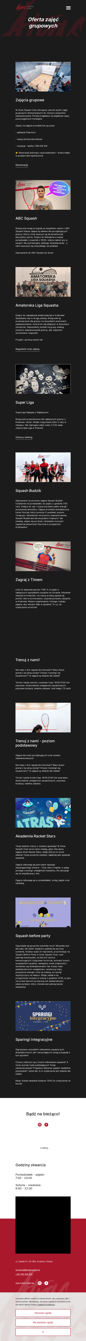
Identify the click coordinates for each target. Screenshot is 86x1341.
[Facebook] (46, 1125)
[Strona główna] (24, 8)
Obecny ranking (23, 437)
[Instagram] (40, 1125)
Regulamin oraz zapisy (27, 349)
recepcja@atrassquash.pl (27, 1270)
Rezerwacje (21, 165)
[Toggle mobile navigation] (68, 7)
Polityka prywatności (46, 1305)
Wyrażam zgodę (43, 1313)
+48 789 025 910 (23, 1274)
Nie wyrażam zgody (43, 1322)
